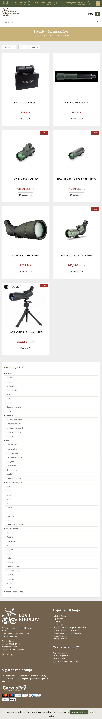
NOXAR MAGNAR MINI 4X (25, 103)
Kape (9, 503)
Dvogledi (10, 461)
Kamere (10, 533)
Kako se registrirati (60, 656)
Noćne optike (12, 449)
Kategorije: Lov (14, 367)
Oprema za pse (13, 566)
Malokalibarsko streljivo (16, 428)
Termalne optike (13, 453)
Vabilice (10, 583)
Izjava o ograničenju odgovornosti (67, 630)
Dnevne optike (12, 445)
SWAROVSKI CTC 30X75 (76, 103)
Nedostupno (76, 118)
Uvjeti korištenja (59, 616)
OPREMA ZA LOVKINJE (15, 524)
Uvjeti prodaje (59, 619)
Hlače (9, 491)
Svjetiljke (10, 537)
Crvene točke (12, 470)
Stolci (9, 545)
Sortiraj (34, 47)
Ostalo (9, 411)
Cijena (23, 47)
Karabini (10, 377)
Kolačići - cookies (60, 639)
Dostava (56, 621)
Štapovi (10, 549)
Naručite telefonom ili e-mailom (66, 661)
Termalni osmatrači (14, 457)
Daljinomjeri (11, 466)
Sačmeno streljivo (14, 424)
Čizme (9, 512)
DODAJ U (25, 118)
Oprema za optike (14, 478)
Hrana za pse (12, 562)
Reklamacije (58, 624)
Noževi (9, 558)
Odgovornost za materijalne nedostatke (69, 627)
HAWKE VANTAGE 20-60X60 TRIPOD (25, 332)
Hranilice (10, 579)
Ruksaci (10, 554)
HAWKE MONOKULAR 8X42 (25, 179)
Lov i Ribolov (39, 36)
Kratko (9, 398)
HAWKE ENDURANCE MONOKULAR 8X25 (76, 179)
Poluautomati (12, 390)
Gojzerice (10, 516)
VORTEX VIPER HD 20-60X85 (25, 255)
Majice (9, 495)
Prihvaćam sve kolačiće (79, 712)
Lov (49, 36)
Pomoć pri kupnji (60, 653)
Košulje (10, 499)
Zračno (9, 394)
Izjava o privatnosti (61, 636)
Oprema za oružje (14, 407)
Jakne (9, 487)
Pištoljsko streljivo (14, 432)
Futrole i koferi (12, 541)
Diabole (10, 436)
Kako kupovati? (59, 658)
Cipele (9, 520)
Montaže (10, 403)
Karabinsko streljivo (14, 419)
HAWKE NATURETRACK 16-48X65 (76, 255)
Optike (57, 36)
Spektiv (65, 36)
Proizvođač (9, 47)
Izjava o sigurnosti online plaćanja (67, 633)
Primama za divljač (14, 570)
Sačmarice (11, 382)
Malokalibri (11, 386)
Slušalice (10, 575)
